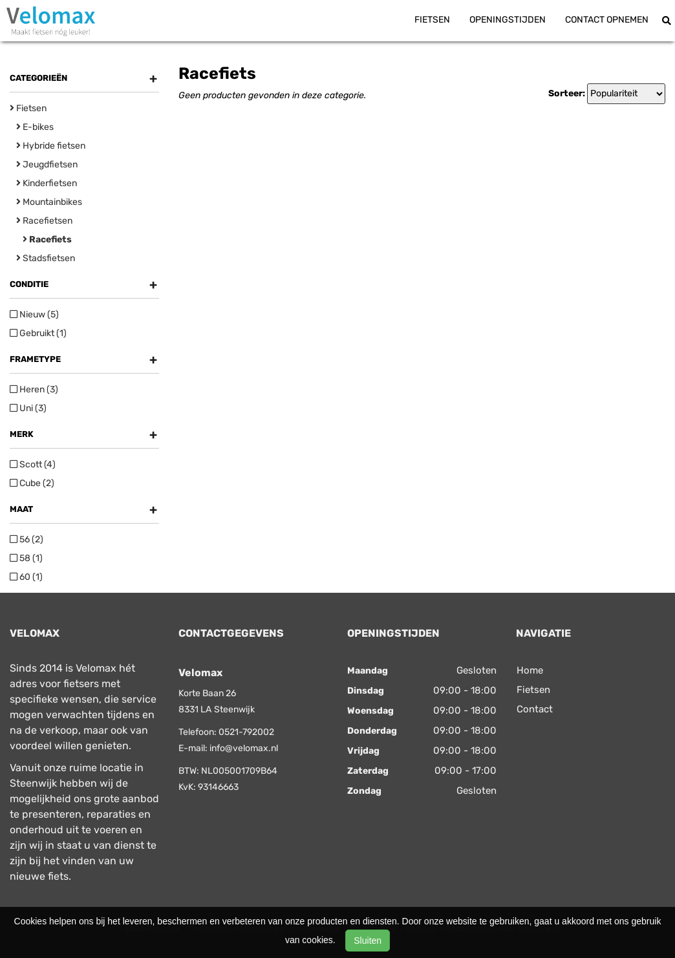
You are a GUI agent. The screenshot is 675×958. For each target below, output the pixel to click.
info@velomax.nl (243, 748)
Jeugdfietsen (47, 164)
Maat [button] (83, 509)
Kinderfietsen (46, 183)
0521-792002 (246, 732)
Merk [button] (83, 434)
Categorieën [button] (83, 78)
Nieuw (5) (34, 314)
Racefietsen (44, 220)
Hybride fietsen (50, 145)
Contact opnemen (606, 19)
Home (530, 670)
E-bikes (35, 127)
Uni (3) (28, 408)
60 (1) (26, 576)
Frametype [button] (83, 359)
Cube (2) (32, 483)
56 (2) (26, 539)
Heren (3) (34, 389)
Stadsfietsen (45, 258)
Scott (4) (33, 464)
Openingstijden (507, 19)
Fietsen (432, 19)
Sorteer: (566, 93)
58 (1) (26, 558)
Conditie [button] (83, 284)
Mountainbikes (49, 202)
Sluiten (367, 940)
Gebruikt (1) (38, 333)
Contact (535, 709)
